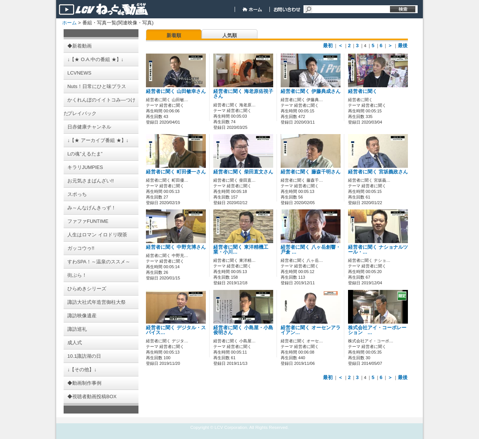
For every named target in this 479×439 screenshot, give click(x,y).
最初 (328, 45)
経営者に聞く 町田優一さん (176, 172)
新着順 (174, 35)
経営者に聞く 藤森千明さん (311, 172)
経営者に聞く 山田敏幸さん (176, 91)
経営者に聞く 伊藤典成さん (311, 91)
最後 (403, 45)
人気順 (229, 35)
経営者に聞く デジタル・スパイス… (176, 330)
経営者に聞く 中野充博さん (176, 247)
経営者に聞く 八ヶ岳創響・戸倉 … (311, 250)
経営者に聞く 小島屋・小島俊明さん (243, 330)
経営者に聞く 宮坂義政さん (378, 172)
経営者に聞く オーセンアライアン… (311, 330)
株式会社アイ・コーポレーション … (377, 330)
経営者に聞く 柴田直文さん (243, 172)
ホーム (69, 22)
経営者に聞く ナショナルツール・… (378, 250)
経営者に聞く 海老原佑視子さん (243, 94)
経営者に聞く (362, 91)
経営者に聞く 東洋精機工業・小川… (240, 250)
